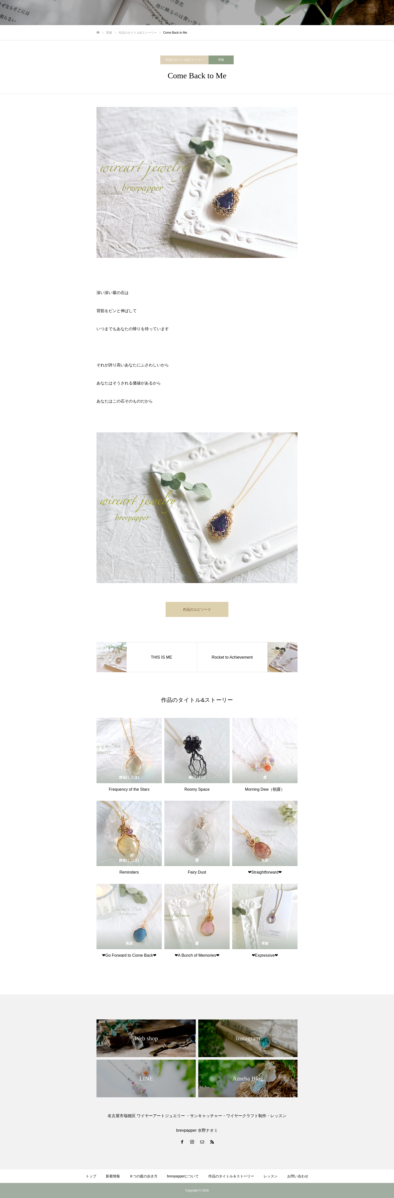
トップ (91, 1176)
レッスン (271, 1176)
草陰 (221, 60)
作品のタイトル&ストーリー (184, 60)
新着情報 (113, 1176)
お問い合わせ (297, 1176)
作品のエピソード (197, 609)
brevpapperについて (183, 1176)
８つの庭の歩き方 (143, 1176)
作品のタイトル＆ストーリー (231, 1176)
